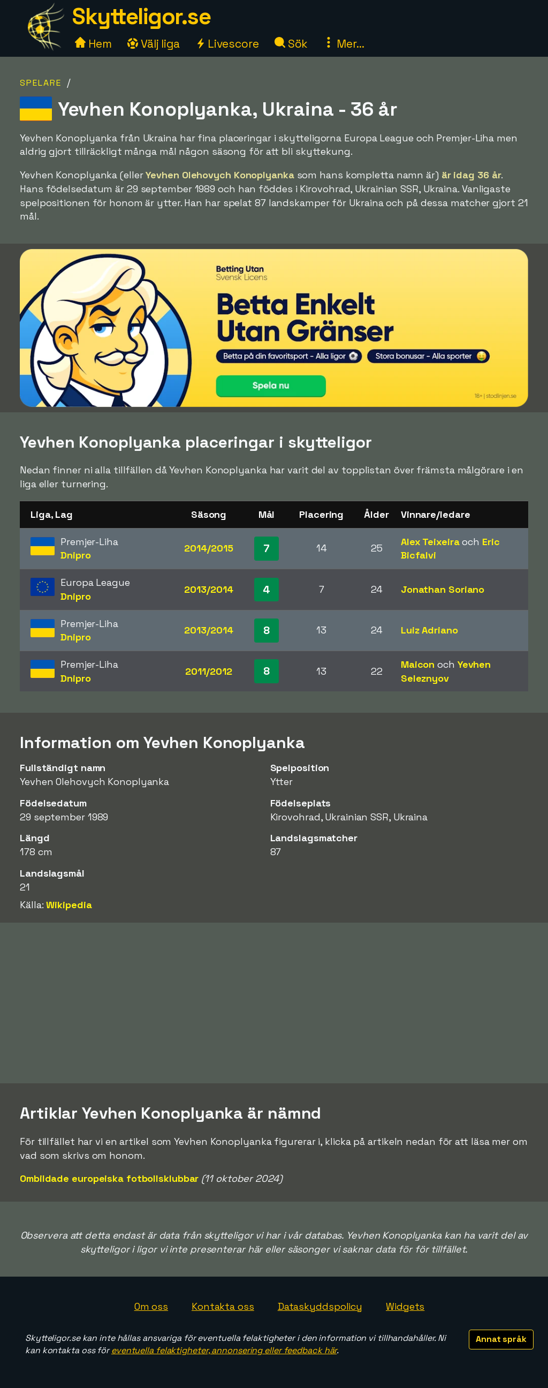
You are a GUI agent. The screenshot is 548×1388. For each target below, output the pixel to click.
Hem (93, 43)
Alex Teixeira (430, 541)
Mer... (343, 43)
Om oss (151, 1306)
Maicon (418, 664)
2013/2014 (208, 589)
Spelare (41, 82)
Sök (291, 43)
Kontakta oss (223, 1306)
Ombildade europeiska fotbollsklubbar (109, 1178)
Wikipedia (69, 905)
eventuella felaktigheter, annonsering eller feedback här (224, 1350)
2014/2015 (208, 548)
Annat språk (501, 1339)
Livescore (227, 43)
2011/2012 (208, 671)
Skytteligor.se (141, 16)
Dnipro (75, 555)
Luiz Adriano (429, 630)
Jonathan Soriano (442, 589)
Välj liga (153, 43)
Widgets (405, 1306)
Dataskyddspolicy (320, 1306)
